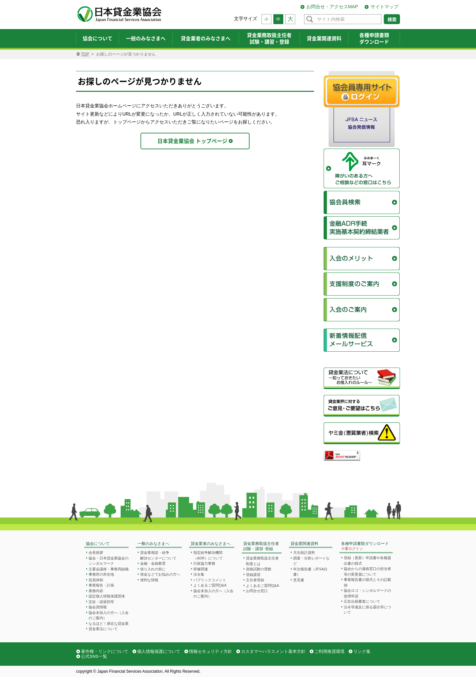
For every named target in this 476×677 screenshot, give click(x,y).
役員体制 (96, 580)
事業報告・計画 (101, 585)
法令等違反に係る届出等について (367, 610)
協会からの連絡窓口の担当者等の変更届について (367, 571)
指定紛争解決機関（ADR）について (208, 555)
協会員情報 (98, 607)
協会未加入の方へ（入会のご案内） (109, 615)
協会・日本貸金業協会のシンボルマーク (109, 561)
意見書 (298, 580)
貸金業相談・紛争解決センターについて (158, 555)
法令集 (198, 574)
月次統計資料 (304, 552)
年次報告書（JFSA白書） (310, 572)
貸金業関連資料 (304, 543)
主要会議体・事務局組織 (109, 569)
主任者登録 (255, 580)
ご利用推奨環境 (329, 651)
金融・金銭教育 (153, 563)
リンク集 (362, 651)
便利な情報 (149, 580)
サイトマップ (384, 6)
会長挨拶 (96, 552)
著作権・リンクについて (104, 651)
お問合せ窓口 (257, 591)
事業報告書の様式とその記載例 (367, 582)
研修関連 (200, 569)
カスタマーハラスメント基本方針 (273, 651)
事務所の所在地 (101, 574)
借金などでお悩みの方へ (160, 574)
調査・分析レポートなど (311, 561)
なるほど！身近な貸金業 (109, 623)
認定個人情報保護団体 (107, 596)
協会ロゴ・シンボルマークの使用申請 (367, 593)
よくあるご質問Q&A (209, 585)
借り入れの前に (153, 569)
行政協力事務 (204, 563)
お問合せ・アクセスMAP (332, 6)
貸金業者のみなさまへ (210, 543)
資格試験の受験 (258, 569)
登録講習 (253, 575)
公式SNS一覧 (94, 656)
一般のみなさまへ (153, 543)
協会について (98, 543)
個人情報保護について (158, 651)
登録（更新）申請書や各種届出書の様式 (367, 560)
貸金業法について (103, 629)
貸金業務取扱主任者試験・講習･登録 (261, 546)
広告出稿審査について (362, 601)
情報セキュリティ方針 (210, 651)
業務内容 (96, 591)
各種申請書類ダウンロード (365, 546)
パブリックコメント (209, 580)
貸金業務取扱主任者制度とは (262, 561)
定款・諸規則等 (101, 602)
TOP (85, 54)
